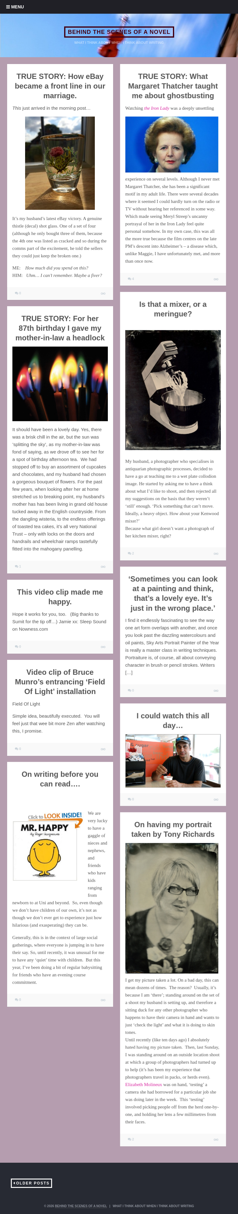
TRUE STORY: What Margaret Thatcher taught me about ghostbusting (173, 86)
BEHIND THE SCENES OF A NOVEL (119, 32)
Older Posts (33, 1183)
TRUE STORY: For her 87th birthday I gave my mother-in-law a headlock (60, 328)
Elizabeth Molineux (143, 1084)
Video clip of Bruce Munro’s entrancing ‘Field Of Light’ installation (60, 682)
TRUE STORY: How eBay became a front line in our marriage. (60, 86)
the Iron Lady (156, 108)
